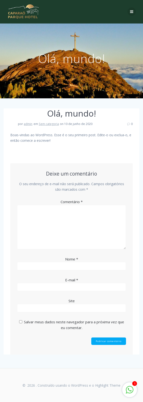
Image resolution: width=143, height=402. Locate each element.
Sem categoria (49, 124)
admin (28, 124)
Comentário (72, 201)
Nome (71, 259)
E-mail (71, 280)
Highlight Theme (107, 385)
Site (72, 300)
